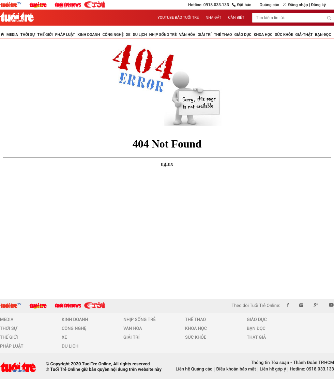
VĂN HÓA (132, 328)
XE (64, 337)
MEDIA (6, 319)
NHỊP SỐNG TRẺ (139, 319)
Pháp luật (65, 34)
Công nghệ (112, 34)
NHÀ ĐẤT (213, 17)
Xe (128, 34)
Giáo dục (243, 34)
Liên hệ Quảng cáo (194, 369)
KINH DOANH (75, 319)
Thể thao (223, 34)
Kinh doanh (88, 34)
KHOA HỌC (196, 328)
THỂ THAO (195, 319)
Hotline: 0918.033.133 (208, 4)
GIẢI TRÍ (131, 337)
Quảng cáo (269, 4)
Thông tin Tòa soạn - (271, 362)
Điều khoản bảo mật (236, 369)
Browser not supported (167, 213)
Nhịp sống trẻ (163, 34)
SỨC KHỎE (195, 337)
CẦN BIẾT (236, 17)
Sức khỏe (284, 34)
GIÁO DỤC (257, 319)
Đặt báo (244, 4)
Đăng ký (318, 4)
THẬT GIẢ (256, 337)
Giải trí (205, 34)
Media (12, 34)
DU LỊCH (70, 346)
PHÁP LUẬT (11, 346)
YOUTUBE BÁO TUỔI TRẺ (178, 17)
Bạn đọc (323, 34)
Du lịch (140, 34)
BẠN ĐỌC (256, 328)
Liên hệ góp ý (273, 369)
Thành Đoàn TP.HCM (313, 362)
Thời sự (27, 34)
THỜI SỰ (8, 328)
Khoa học (263, 34)
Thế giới (45, 34)
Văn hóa (187, 34)
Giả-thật (304, 34)
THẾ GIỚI (9, 337)
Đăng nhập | (299, 4)
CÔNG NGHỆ (74, 328)
